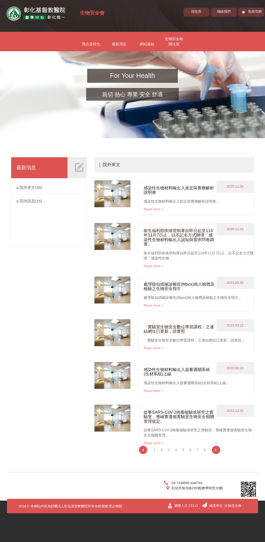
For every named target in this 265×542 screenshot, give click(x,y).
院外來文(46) (29, 187)
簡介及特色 (91, 44)
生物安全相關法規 (174, 41)
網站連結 (147, 44)
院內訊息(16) (29, 201)
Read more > (153, 209)
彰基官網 (255, 11)
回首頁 (196, 11)
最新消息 (119, 44)
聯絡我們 (224, 11)
